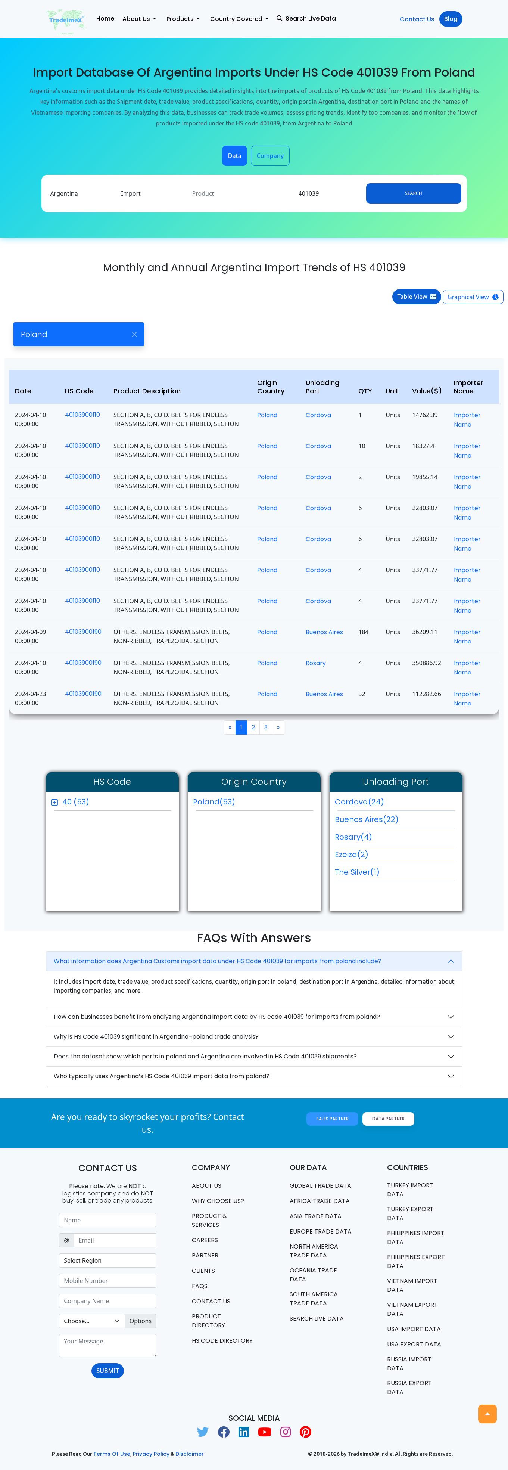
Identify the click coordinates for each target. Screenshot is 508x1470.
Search (413, 193)
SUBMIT (107, 1371)
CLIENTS (203, 1270)
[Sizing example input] (107, 1220)
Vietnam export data (412, 1309)
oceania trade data (313, 1275)
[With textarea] (107, 1345)
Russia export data (409, 1387)
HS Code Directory (222, 1340)
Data (234, 156)
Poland (267, 415)
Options (141, 1321)
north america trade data (314, 1251)
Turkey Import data (410, 1189)
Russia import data (409, 1364)
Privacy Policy (151, 1454)
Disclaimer (189, 1454)
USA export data (414, 1344)
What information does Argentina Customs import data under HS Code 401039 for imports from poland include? (217, 961)
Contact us (211, 1301)
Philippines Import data (416, 1237)
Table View (416, 296)
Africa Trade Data (320, 1201)
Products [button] (180, 19)
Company (270, 156)
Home (105, 18)
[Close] (134, 334)
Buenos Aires (324, 632)
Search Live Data (306, 18)
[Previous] (230, 727)
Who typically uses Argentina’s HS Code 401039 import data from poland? (161, 1076)
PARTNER (205, 1255)
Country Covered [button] (237, 19)
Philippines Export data (416, 1261)
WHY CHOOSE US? (218, 1201)
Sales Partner (332, 1119)
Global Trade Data (320, 1185)
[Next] (278, 727)
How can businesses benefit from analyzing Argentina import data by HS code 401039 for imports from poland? (217, 1016)
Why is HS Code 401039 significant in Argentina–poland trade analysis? (156, 1036)
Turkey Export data (410, 1213)
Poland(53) (214, 802)
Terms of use (111, 1454)
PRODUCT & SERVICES (209, 1220)
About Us (206, 1185)
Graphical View (473, 297)
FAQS (200, 1286)
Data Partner (388, 1119)
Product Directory (208, 1321)
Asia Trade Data (316, 1216)
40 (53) (75, 802)
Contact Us (417, 19)
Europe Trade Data (321, 1231)
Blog (451, 19)
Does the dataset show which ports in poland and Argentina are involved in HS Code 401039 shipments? (205, 1056)
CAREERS (205, 1240)
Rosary (316, 663)
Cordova (318, 415)
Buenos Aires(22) (395, 821)
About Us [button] (137, 19)
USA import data (414, 1329)
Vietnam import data (412, 1285)
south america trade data (314, 1299)
